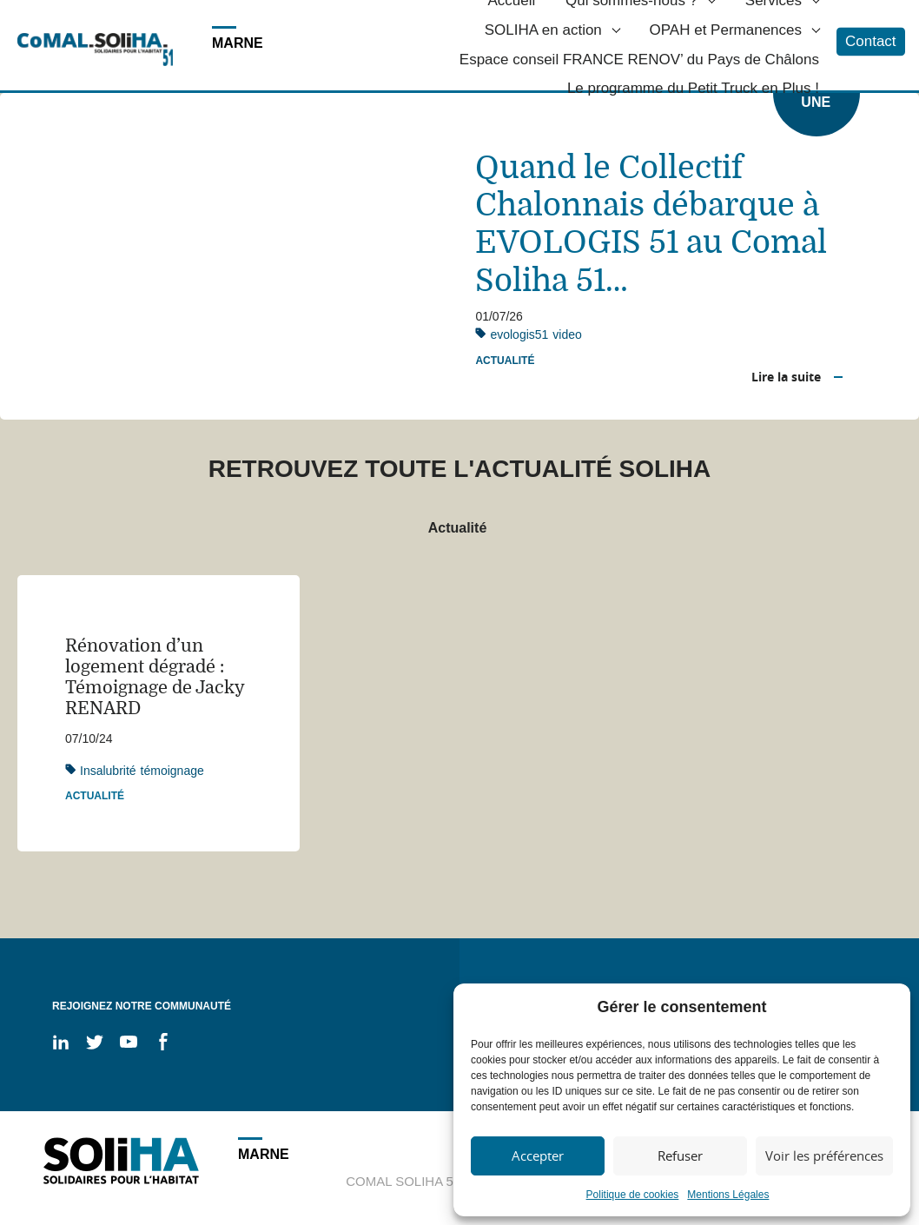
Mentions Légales (728, 1195)
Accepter (538, 1155)
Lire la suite (786, 376)
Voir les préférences (824, 1155)
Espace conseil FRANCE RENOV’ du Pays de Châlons (639, 59)
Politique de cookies (632, 1195)
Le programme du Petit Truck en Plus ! (693, 89)
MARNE (237, 43)
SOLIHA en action (543, 30)
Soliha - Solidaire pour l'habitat (95, 49)
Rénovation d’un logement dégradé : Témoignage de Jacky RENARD (154, 677)
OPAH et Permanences (726, 30)
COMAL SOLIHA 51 (403, 1181)
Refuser (680, 1155)
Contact (870, 41)
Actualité (504, 360)
